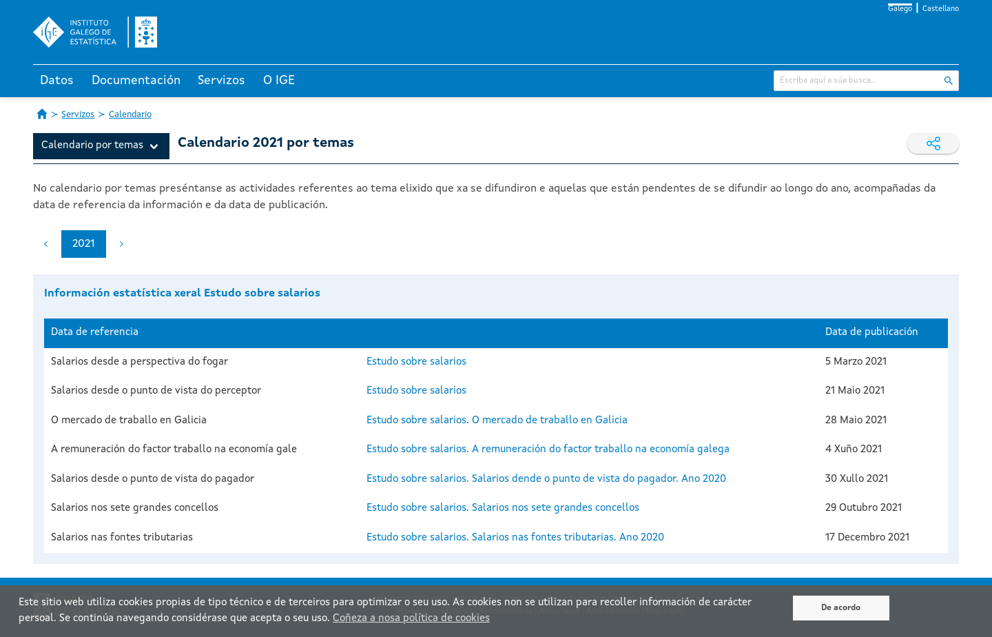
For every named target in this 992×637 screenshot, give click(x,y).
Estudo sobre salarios (416, 362)
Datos (57, 80)
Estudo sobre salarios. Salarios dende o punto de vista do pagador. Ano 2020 (546, 479)
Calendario (130, 114)
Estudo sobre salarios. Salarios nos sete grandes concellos (502, 508)
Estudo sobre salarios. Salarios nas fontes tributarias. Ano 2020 (515, 538)
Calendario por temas (92, 146)
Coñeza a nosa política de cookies (411, 619)
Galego (900, 9)
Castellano (940, 9)
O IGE (279, 80)
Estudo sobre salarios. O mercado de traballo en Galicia (497, 421)
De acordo (840, 608)
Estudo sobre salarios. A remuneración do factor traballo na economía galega (548, 450)
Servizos (221, 80)
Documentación (136, 80)
